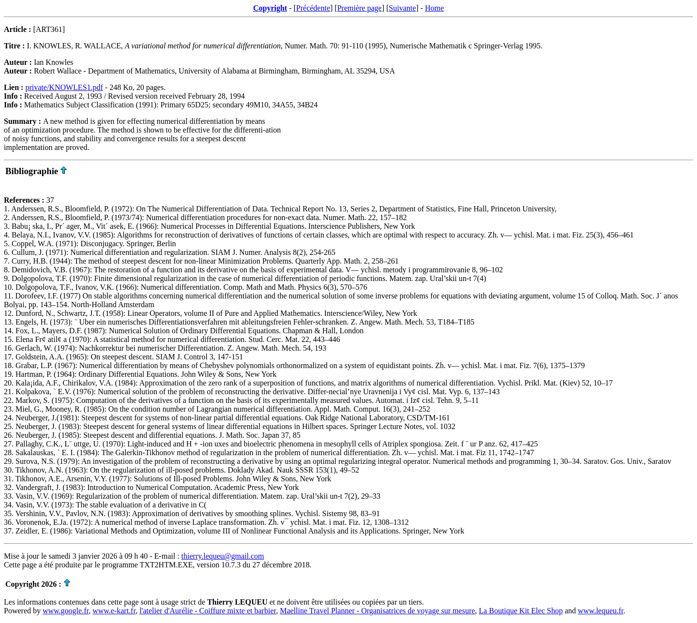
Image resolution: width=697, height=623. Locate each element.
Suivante (402, 8)
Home (434, 8)
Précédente (313, 8)
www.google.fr (66, 611)
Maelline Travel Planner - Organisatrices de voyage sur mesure (377, 611)
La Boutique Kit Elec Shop (520, 611)
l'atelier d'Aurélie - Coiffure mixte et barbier (207, 611)
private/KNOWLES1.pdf (64, 87)
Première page (359, 8)
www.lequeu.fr (600, 611)
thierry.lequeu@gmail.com (223, 556)
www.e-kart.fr (114, 611)
